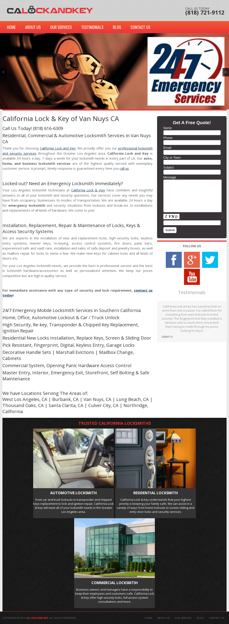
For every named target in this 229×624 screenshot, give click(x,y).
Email (167, 148)
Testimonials (92, 27)
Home (11, 27)
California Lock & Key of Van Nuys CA (60, 118)
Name (167, 128)
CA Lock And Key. (37, 618)
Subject (168, 167)
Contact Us (140, 27)
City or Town (172, 157)
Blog (117, 27)
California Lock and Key (58, 148)
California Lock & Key (88, 190)
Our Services (61, 27)
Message (169, 177)
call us (124, 168)
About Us (33, 27)
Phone (167, 138)
